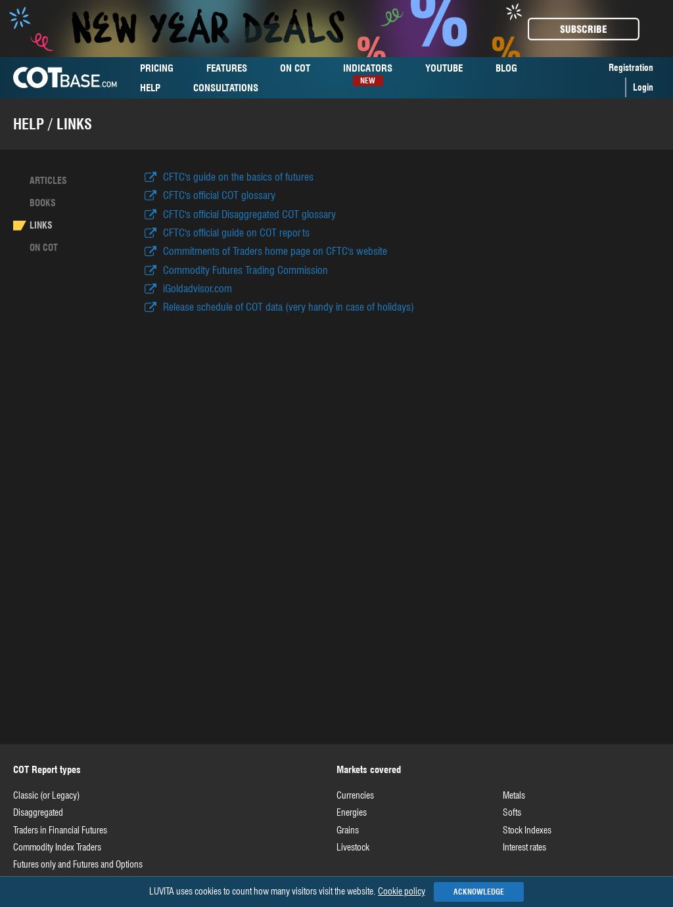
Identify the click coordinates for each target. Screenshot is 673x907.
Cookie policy (401, 891)
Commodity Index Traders (57, 847)
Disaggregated (38, 812)
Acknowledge (478, 891)
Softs (512, 812)
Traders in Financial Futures (60, 830)
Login (643, 87)
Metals (514, 795)
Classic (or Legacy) (46, 795)
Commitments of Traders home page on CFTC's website (275, 251)
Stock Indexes (527, 830)
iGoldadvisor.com (197, 288)
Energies (351, 812)
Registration (631, 67)
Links (41, 225)
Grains (347, 830)
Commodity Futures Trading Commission (245, 270)
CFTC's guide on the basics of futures (238, 177)
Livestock (352, 847)
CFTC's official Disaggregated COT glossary (249, 214)
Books (43, 203)
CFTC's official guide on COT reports (236, 233)
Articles (48, 180)
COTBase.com (65, 77)
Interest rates (524, 847)
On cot (44, 247)
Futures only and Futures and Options (78, 864)
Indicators (367, 69)
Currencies (355, 795)
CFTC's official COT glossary (219, 195)
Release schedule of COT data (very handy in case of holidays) (288, 307)
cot (295, 68)
